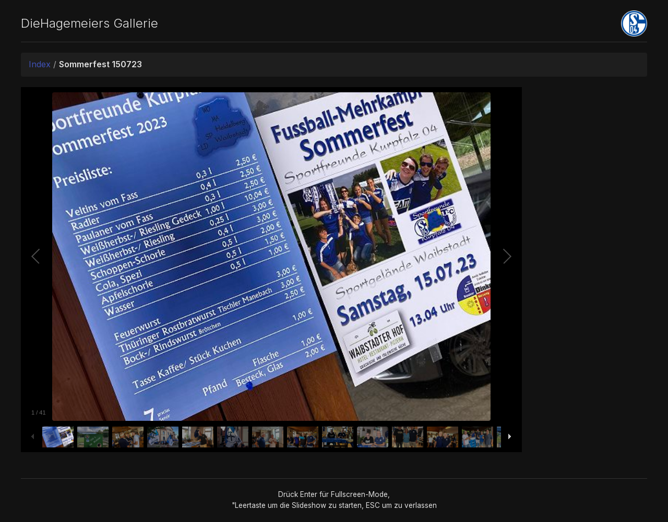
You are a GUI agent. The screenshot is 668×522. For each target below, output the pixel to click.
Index (40, 64)
